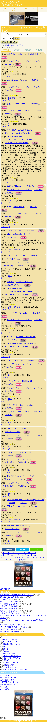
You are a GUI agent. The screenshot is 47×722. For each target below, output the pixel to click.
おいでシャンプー (12, 529)
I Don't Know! (18, 207)
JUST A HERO (10, 340)
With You (17, 230)
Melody (18, 186)
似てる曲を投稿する (9, 42)
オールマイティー (11, 663)
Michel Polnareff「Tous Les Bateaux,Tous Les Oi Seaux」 (22, 620)
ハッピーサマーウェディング (15, 669)
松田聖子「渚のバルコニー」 (11, 613)
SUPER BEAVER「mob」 (10, 631)
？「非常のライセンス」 (9, 604)
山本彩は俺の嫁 (6, 589)
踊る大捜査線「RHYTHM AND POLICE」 (16, 595)
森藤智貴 (11, 98)
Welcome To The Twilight (25, 337)
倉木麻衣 (10, 104)
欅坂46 (9, 360)
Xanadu (37, 111)
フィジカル (38, 61)
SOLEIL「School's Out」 (10, 597)
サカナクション (10, 667)
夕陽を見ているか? (12, 432)
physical (8, 64)
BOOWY (10, 337)
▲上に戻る (4, 689)
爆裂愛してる (9, 665)
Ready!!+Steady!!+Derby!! (13, 642)
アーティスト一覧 (16, 557)
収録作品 (35, 80)
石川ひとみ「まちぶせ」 (9, 602)
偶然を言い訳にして (24, 526)
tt (8, 74)
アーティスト (23, 9)
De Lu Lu (23, 313)
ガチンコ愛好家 (14, 250)
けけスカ (6, 646)
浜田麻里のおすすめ (8, 680)
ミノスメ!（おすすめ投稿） (16, 560)
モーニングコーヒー (29, 256)
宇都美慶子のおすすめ (9, 684)
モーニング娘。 (13, 256)
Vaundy (6, 651)
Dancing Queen (20, 506)
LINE (37, 550)
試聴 (4, 57)
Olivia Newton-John (14, 137)
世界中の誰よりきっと (12, 644)
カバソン (32, 8)
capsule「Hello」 (7, 599)
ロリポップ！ (32, 721)
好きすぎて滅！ (9, 653)
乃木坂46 (10, 526)
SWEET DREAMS (25, 130)
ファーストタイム (12, 259)
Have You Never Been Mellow (20, 140)
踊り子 (5, 649)
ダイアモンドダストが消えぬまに (18, 133)
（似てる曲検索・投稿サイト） (13, 5)
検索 (17, 38)
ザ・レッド (12, 224)
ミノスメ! (42, 8)
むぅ (10, 276)
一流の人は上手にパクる (13, 45)
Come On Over (11, 237)
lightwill (21, 721)
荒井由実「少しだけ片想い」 (11, 625)
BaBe (9, 207)
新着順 (17, 50)
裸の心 (6, 660)
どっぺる (4, 9)
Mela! (20, 54)
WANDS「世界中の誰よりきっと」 (14, 627)
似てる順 (6, 50)
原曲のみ (39, 50)
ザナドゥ (37, 364)
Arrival (34, 506)
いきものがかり (13, 381)
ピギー (10, 201)
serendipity (20, 104)
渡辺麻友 (10, 476)
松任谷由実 (11, 130)
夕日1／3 (18, 360)
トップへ (4, 557)
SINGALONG (33, 54)
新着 (14, 9)
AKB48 (9, 428)
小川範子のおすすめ (8, 678)
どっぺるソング (10, 2)
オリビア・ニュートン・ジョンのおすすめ (19, 555)
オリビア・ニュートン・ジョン (19, 61)
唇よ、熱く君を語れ (12, 658)
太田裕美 (10, 282)
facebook (8, 550)
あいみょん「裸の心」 (9, 629)
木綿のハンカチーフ (24, 282)
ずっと (5, 637)
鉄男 (10, 354)
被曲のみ (28, 50)
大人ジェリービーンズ (25, 476)
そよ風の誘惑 (8, 266)
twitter (22, 550)
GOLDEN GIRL (27, 381)
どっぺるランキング (33, 557)
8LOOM (10, 186)
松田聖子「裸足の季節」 (9, 606)
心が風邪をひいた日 (13, 285)
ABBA (9, 506)
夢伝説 (29, 405)
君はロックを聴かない (12, 656)
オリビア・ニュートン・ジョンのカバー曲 (19, 553)
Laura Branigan (13, 80)
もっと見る (4, 687)
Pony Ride (28, 234)
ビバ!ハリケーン (21, 428)
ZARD (9, 452)
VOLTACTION (12, 313)
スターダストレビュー (15, 405)
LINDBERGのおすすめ (9, 682)
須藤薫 (9, 230)
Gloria (23, 80)
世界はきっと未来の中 (23, 452)
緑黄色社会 (11, 54)
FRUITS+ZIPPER (10, 640)
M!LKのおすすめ (6, 675)
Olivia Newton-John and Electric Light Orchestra (25, 500)
